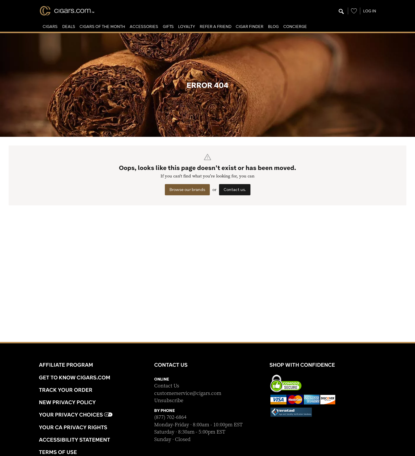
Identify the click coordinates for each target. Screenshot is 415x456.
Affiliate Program (66, 364)
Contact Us (166, 386)
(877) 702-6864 (170, 417)
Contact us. (235, 189)
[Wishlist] (354, 11)
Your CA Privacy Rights (73, 427)
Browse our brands (187, 189)
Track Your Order (66, 389)
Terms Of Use (58, 452)
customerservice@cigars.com (187, 393)
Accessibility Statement (74, 439)
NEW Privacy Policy (67, 402)
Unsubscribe (168, 400)
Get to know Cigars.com (74, 377)
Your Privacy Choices (75, 414)
